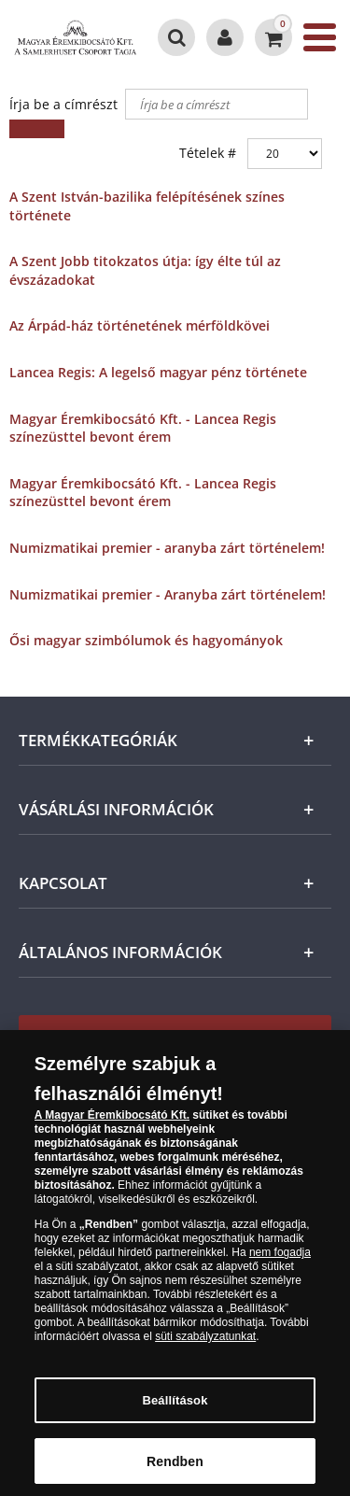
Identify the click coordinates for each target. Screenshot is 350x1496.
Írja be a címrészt (65, 104)
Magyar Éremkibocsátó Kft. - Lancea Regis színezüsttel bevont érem (142, 428)
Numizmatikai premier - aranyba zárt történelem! (167, 548)
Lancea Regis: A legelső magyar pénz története (158, 372)
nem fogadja (280, 1258)
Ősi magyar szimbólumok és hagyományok (146, 640)
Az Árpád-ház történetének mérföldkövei (139, 325)
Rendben (175, 1467)
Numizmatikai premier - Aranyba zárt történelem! (167, 594)
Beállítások (174, 1407)
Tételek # (207, 153)
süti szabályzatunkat (205, 1342)
